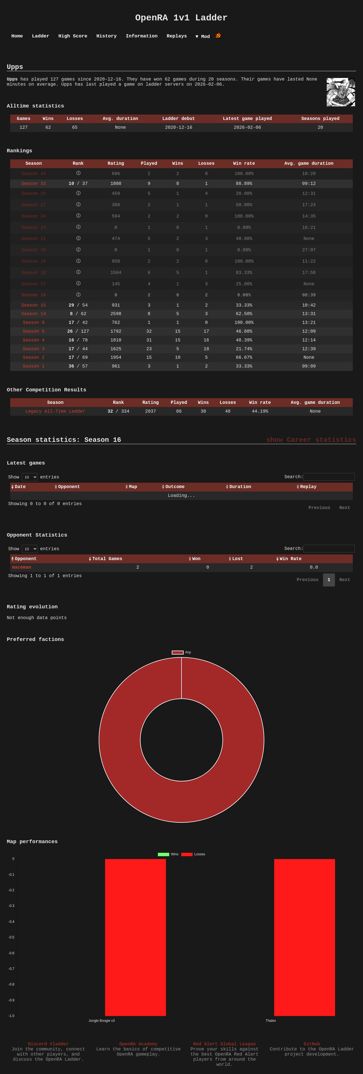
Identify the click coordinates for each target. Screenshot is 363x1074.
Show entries (33, 477)
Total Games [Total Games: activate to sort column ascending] (107, 559)
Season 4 (34, 340)
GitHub (312, 1044)
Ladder (40, 36)
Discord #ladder (48, 1044)
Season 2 (34, 357)
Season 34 (34, 173)
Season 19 (34, 261)
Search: (319, 477)
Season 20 (34, 250)
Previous (319, 507)
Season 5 (34, 331)
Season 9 (34, 322)
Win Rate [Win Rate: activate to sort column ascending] (290, 559)
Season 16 (34, 295)
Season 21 (34, 238)
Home (17, 36)
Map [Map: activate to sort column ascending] (133, 486)
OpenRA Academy (138, 1044)
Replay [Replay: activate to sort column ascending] (308, 486)
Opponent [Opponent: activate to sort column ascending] (69, 486)
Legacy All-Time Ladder (55, 411)
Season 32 (34, 193)
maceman (21, 567)
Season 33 (34, 183)
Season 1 (34, 366)
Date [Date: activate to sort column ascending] (20, 486)
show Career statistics (311, 440)
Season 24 (34, 216)
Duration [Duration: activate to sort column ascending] (240, 486)
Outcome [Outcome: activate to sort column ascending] (175, 486)
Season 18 (34, 272)
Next (344, 507)
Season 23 (34, 227)
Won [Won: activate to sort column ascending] (196, 559)
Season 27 (34, 205)
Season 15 (34, 305)
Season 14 (34, 313)
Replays (177, 36)
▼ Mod (202, 36)
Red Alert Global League (224, 1044)
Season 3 (34, 349)
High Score (72, 36)
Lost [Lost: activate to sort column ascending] (237, 559)
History (106, 36)
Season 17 (34, 284)
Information (141, 36)
